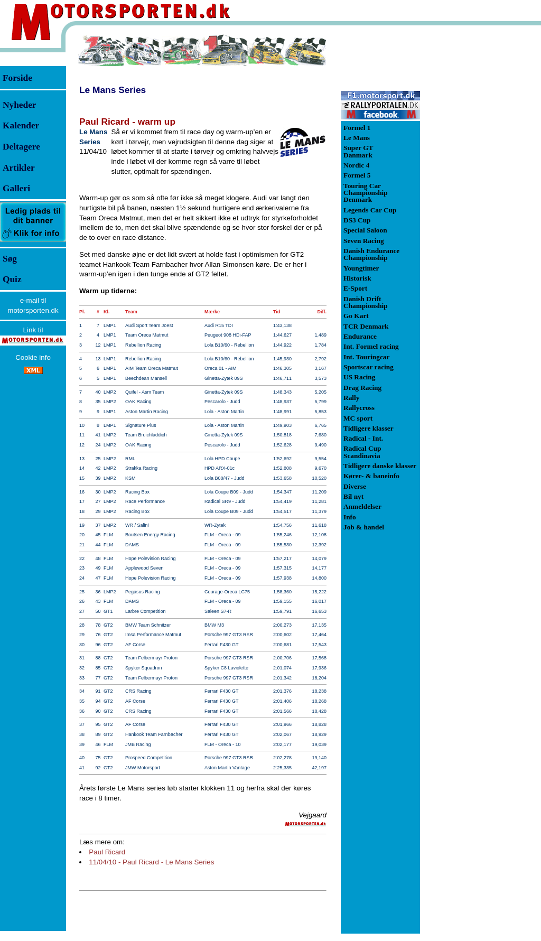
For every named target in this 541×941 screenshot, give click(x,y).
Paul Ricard (107, 852)
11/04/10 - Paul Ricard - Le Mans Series (151, 862)
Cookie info (33, 357)
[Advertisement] (475, 192)
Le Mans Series (112, 90)
